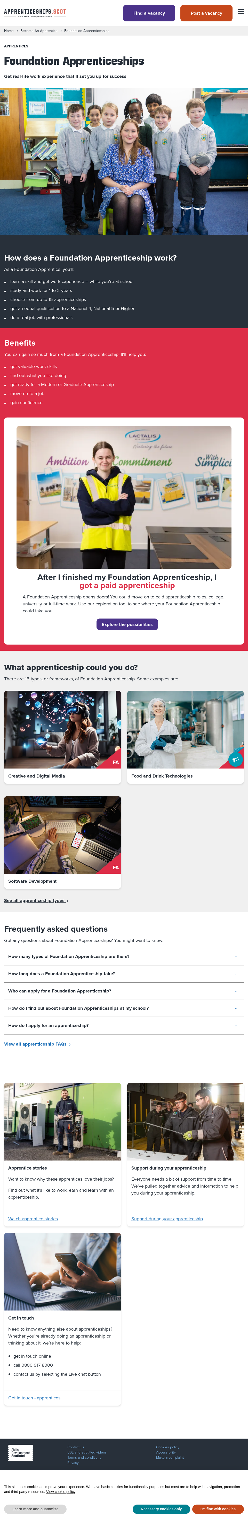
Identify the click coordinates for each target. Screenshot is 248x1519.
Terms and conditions (84, 1457)
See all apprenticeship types (36, 900)
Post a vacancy (206, 13)
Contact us (75, 1447)
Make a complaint (170, 1457)
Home (9, 31)
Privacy (73, 1462)
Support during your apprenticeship (167, 1218)
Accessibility (166, 1452)
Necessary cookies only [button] (161, 1509)
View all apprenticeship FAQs (37, 1044)
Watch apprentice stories (33, 1218)
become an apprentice (39, 31)
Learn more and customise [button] (35, 1509)
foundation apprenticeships (86, 31)
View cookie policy (60, 1492)
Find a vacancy (149, 13)
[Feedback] (235, 759)
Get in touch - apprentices (34, 1398)
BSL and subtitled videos (87, 1452)
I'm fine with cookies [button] (218, 1509)
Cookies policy (167, 1447)
